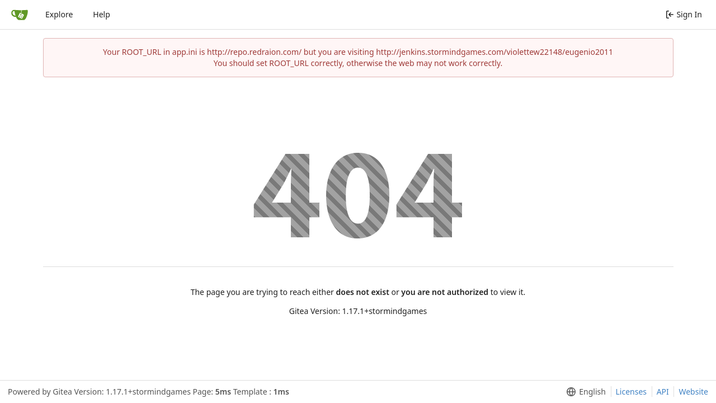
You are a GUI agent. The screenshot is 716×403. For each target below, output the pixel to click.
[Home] (19, 14)
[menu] (583, 392)
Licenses (631, 391)
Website (693, 391)
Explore (59, 14)
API (663, 391)
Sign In (684, 14)
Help (101, 14)
